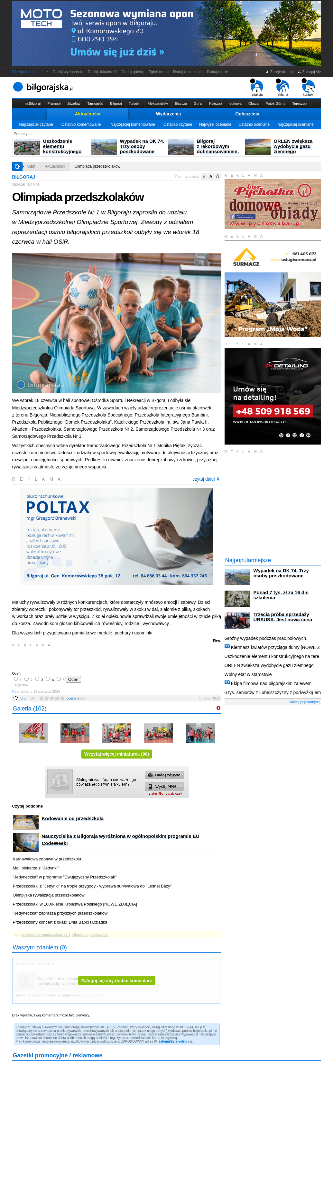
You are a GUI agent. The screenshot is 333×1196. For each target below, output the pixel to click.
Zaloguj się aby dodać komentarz (116, 980)
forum (27, 698)
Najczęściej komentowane (132, 124)
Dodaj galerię (132, 72)
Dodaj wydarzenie (68, 72)
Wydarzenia (168, 113)
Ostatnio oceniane (254, 124)
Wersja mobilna (25, 72)
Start (31, 166)
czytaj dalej (205, 479)
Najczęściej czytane (36, 124)
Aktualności (87, 113)
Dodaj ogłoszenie (188, 72)
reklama (282, 87)
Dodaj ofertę (217, 72)
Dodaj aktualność (102, 72)
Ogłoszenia (247, 113)
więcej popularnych (305, 702)
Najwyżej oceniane (215, 124)
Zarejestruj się (280, 72)
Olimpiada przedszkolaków (97, 166)
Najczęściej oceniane (295, 124)
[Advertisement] (88, 658)
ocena (77, 698)
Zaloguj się (309, 72)
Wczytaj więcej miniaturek (116, 754)
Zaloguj (164, 1041)
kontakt (308, 87)
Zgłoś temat (158, 72)
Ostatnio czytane (177, 124)
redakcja (256, 87)
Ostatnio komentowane (81, 124)
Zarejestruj (179, 1041)
